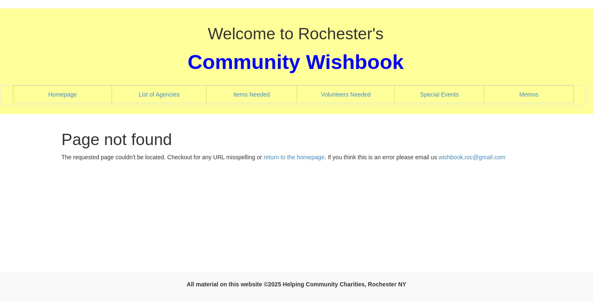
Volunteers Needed (356, 94)
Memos (529, 94)
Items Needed (262, 94)
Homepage (73, 94)
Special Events (450, 94)
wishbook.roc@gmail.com (472, 157)
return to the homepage (294, 157)
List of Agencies (170, 94)
